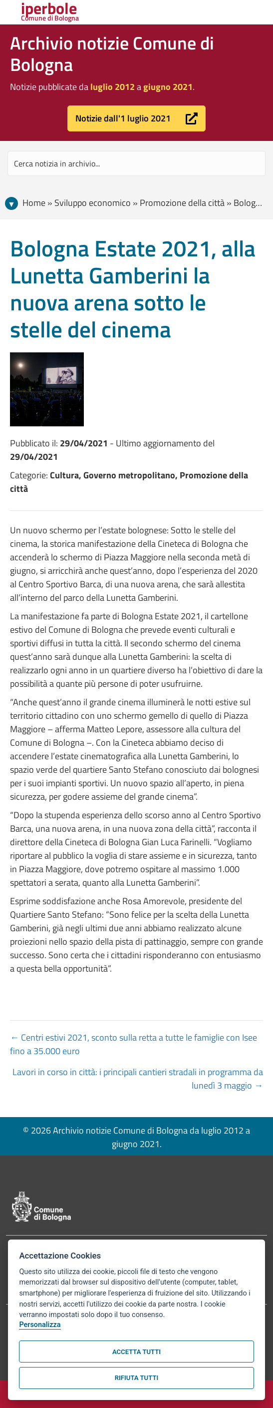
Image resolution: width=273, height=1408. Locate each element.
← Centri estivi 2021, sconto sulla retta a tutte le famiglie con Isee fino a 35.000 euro (133, 1044)
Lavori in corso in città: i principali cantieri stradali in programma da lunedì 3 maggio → (137, 1078)
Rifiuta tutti (136, 1378)
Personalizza (39, 1325)
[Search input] (136, 163)
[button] (136, 118)
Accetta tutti (136, 1352)
